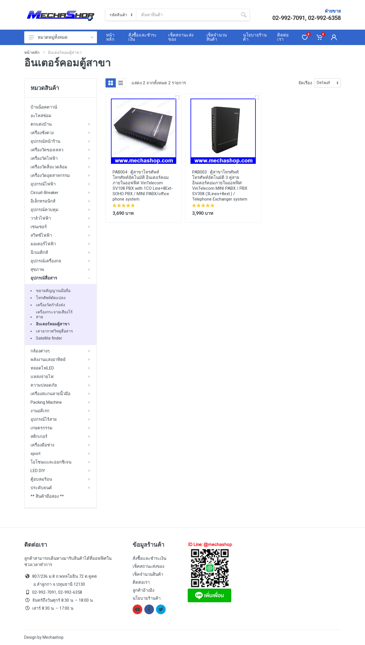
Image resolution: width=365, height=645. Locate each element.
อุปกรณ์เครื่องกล (46, 261)
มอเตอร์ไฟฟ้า (43, 243)
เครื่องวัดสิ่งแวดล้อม (49, 167)
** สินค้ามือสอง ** (47, 496)
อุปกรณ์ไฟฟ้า (43, 184)
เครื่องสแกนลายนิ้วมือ (50, 393)
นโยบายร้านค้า (147, 598)
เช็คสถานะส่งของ (148, 566)
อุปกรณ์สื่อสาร (44, 278)
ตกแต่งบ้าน (41, 124)
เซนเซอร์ (39, 226)
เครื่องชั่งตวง (42, 132)
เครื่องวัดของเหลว (47, 149)
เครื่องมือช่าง (42, 445)
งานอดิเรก (40, 410)
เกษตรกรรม (41, 427)
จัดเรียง (305, 82)
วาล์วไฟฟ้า (41, 218)
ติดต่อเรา (141, 582)
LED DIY (38, 470)
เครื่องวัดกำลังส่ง (50, 305)
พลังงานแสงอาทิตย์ (48, 359)
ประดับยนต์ (41, 487)
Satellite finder (49, 338)
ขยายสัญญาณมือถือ (53, 290)
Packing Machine (46, 402)
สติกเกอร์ (39, 436)
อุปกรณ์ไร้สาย (44, 419)
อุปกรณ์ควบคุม (44, 209)
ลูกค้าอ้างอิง (143, 590)
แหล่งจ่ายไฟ (42, 376)
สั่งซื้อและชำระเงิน (149, 558)
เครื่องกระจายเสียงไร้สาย (54, 314)
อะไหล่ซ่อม (41, 115)
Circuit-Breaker (44, 192)
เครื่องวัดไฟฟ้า (44, 158)
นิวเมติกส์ (39, 252)
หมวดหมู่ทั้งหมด (61, 37)
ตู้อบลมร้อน (41, 479)
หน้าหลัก (31, 52)
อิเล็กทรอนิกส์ (43, 201)
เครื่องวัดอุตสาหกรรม (50, 175)
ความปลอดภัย (44, 385)
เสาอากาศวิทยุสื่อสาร (54, 331)
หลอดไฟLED (42, 368)
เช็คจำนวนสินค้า (148, 574)
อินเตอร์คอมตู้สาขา (53, 324)
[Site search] (187, 15)
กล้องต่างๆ (40, 351)
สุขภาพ (37, 269)
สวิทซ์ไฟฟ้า (41, 235)
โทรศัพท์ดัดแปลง (51, 297)
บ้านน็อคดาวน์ (44, 107)
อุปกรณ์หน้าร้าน (45, 141)
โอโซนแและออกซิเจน (51, 462)
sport (35, 453)
